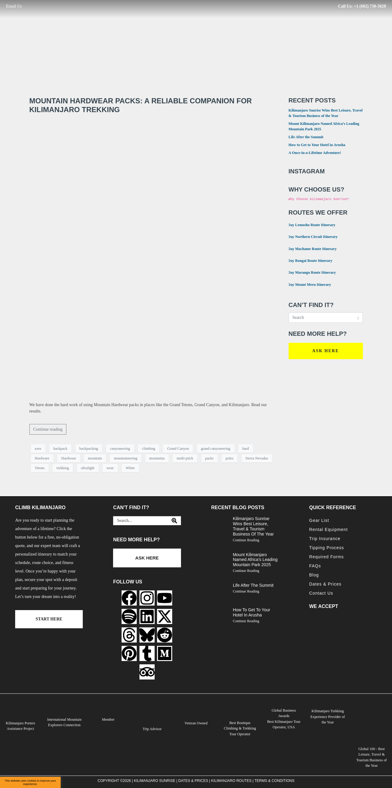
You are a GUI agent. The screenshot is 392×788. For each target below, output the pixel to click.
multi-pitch (185, 458)
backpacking (88, 448)
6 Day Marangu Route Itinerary (308, 272)
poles (229, 458)
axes (38, 448)
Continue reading (48, 429)
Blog (314, 575)
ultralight (88, 468)
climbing (148, 448)
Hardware (42, 458)
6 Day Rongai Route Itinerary (307, 260)
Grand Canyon (178, 448)
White (130, 468)
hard (245, 448)
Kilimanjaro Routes (231, 780)
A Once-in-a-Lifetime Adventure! (315, 153)
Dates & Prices (325, 584)
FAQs (315, 565)
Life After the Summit (306, 137)
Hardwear (68, 458)
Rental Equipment (328, 529)
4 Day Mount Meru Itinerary (306, 284)
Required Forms (326, 556)
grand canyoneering (215, 448)
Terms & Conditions (274, 780)
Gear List (319, 520)
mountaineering (125, 458)
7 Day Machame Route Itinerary (309, 248)
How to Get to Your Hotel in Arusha (317, 145)
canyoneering (120, 448)
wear (110, 468)
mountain (95, 458)
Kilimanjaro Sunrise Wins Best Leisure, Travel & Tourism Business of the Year (253, 526)
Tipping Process (326, 547)
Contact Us (321, 593)
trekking (63, 468)
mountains (157, 458)
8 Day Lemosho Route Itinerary (308, 224)
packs (209, 458)
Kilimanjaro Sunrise (155, 780)
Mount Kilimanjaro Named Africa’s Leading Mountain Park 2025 (255, 559)
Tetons (40, 468)
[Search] (174, 520)
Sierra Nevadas (257, 458)
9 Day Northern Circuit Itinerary (309, 236)
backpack (60, 448)
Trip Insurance (324, 538)
